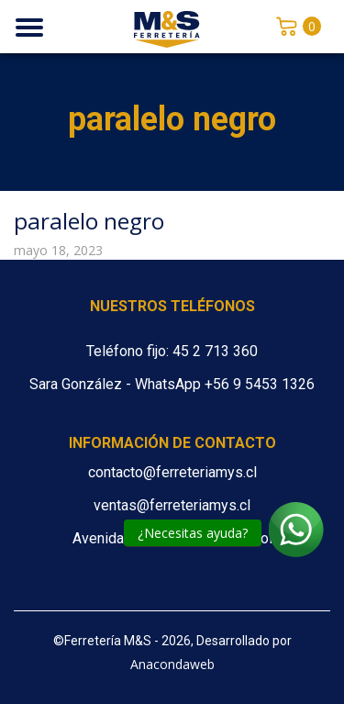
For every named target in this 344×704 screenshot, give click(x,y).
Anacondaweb (172, 664)
